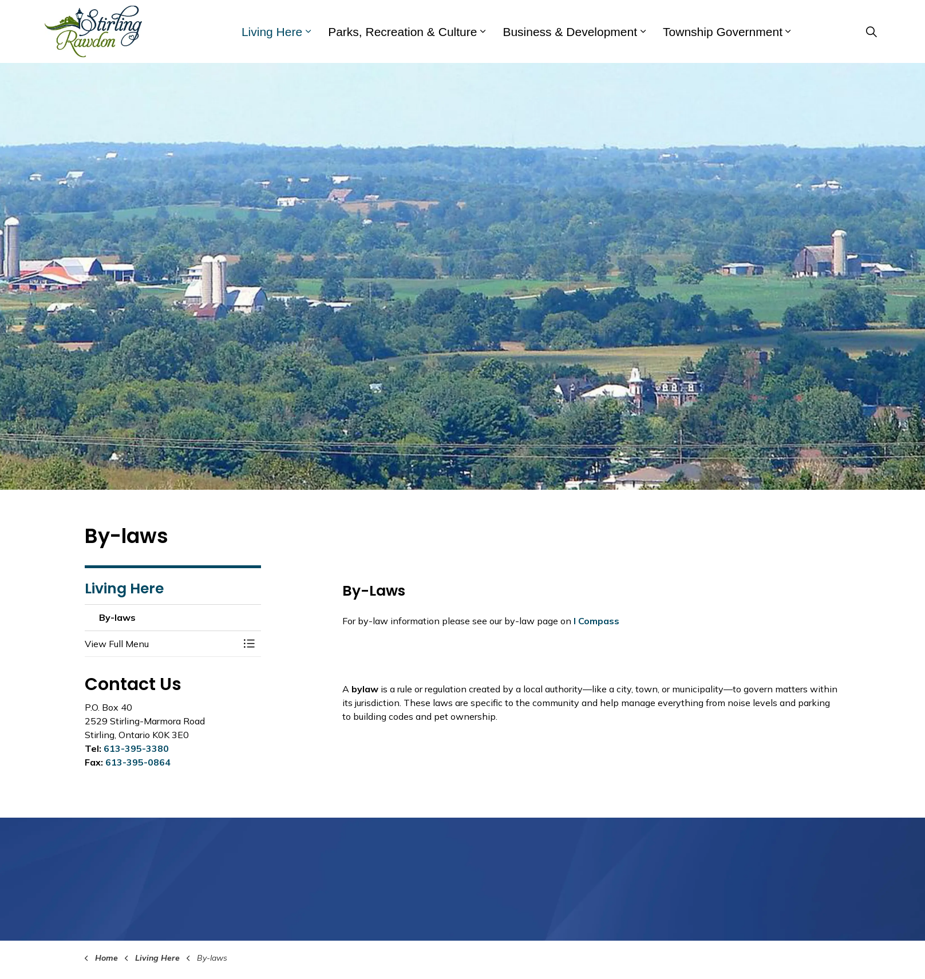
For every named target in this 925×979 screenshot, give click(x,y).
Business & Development (570, 31)
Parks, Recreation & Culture (402, 31)
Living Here (272, 31)
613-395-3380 (136, 748)
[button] (161, 643)
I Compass (596, 621)
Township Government (722, 31)
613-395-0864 (138, 762)
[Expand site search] (871, 31)
